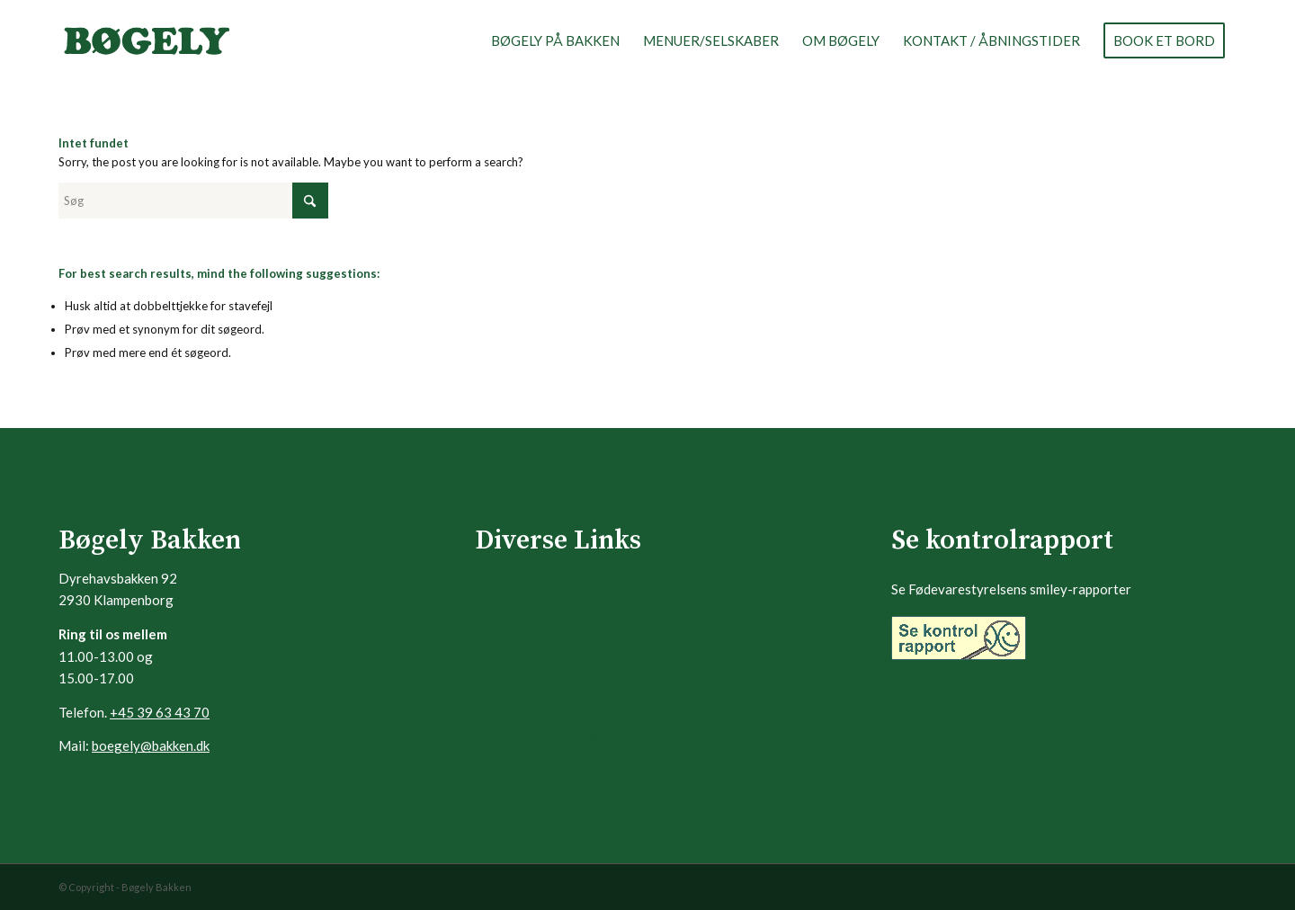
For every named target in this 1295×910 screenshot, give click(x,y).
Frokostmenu (512, 576)
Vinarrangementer (526, 702)
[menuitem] (555, 40)
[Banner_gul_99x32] (958, 638)
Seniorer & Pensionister (542, 671)
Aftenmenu (507, 608)
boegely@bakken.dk (151, 745)
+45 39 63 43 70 (160, 712)
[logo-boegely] (146, 40)
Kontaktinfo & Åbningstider (553, 734)
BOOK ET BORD (523, 765)
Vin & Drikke (509, 639)
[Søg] (193, 201)
